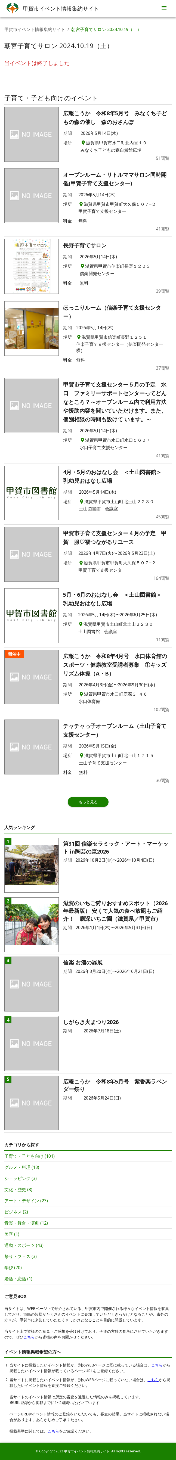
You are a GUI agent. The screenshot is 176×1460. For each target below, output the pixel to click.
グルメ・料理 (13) (21, 1167)
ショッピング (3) (20, 1178)
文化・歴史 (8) (18, 1190)
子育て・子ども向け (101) (29, 1156)
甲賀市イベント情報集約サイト (34, 29)
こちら (29, 1337)
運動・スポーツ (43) (24, 1245)
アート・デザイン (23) (26, 1201)
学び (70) (13, 1268)
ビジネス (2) (16, 1212)
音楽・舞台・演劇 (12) (26, 1223)
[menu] (164, 8)
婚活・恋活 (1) (18, 1279)
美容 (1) (11, 1234)
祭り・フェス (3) (20, 1256)
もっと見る (88, 801)
